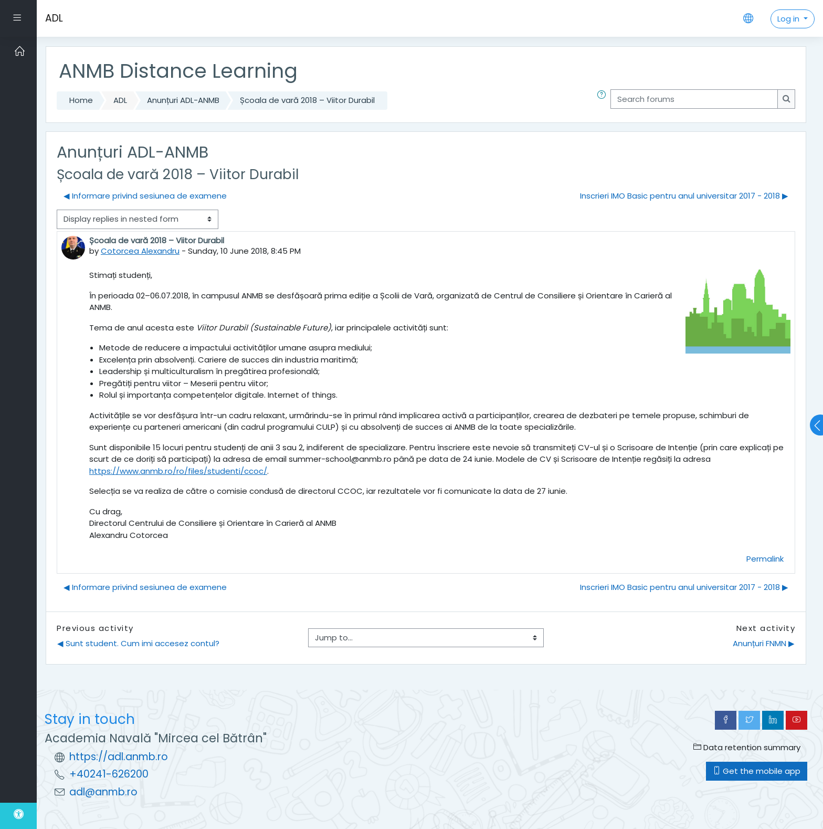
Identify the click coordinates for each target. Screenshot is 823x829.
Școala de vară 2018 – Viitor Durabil (307, 100)
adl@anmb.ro (103, 792)
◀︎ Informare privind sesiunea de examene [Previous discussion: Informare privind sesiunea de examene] (145, 195)
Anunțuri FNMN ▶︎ (764, 643)
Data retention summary (746, 747)
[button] (603, 100)
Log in (789, 18)
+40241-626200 (109, 774)
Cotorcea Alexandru (140, 250)
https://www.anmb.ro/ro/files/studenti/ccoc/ (178, 470)
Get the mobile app (756, 770)
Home (81, 100)
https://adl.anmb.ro (118, 757)
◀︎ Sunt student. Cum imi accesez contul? (138, 643)
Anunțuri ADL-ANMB (183, 100)
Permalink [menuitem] (765, 558)
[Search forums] (694, 99)
